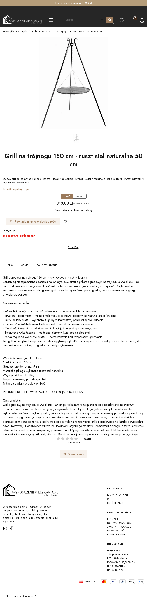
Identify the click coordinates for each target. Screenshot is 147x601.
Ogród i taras (115, 503)
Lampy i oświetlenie (118, 495)
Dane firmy (113, 550)
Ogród (24, 31)
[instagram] (5, 528)
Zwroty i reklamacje (119, 527)
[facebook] (11, 528)
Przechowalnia (116, 566)
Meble (110, 499)
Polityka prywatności (119, 523)
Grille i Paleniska (40, 31)
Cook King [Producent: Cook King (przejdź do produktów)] (73, 247)
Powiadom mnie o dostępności (33, 221)
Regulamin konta (117, 558)
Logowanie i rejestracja (121, 562)
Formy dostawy (116, 534)
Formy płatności (116, 530)
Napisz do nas (115, 570)
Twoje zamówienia (118, 554)
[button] (51, 20)
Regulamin (113, 519)
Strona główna (10, 31)
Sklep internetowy (20, 596)
